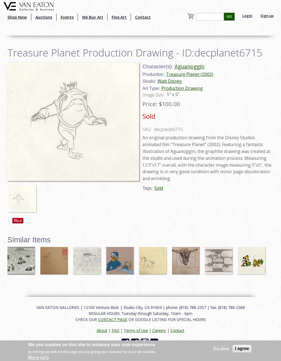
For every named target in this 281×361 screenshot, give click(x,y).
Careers (159, 330)
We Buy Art (92, 17)
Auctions (43, 17)
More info (38, 357)
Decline (221, 349)
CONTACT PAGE (112, 319)
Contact (143, 17)
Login (247, 15)
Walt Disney (170, 81)
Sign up (267, 15)
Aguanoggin (189, 66)
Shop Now (17, 17)
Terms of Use (136, 330)
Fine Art (119, 17)
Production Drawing (182, 88)
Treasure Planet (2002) (189, 74)
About (102, 330)
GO (229, 16)
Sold (158, 188)
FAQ (115, 330)
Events (67, 17)
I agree (242, 348)
